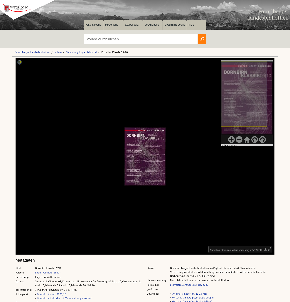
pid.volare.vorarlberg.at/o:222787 (189, 284)
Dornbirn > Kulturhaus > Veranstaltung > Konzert (64, 298)
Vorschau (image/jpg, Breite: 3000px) (193, 297)
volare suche (93, 25)
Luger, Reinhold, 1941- (47, 272)
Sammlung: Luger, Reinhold (81, 52)
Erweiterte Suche (175, 25)
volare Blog (152, 25)
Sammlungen (132, 25)
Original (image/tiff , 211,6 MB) (189, 293)
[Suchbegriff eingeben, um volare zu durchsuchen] (141, 39)
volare (58, 52)
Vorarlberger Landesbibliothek (33, 52)
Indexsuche (111, 25)
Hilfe (191, 25)
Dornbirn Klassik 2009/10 (51, 294)
